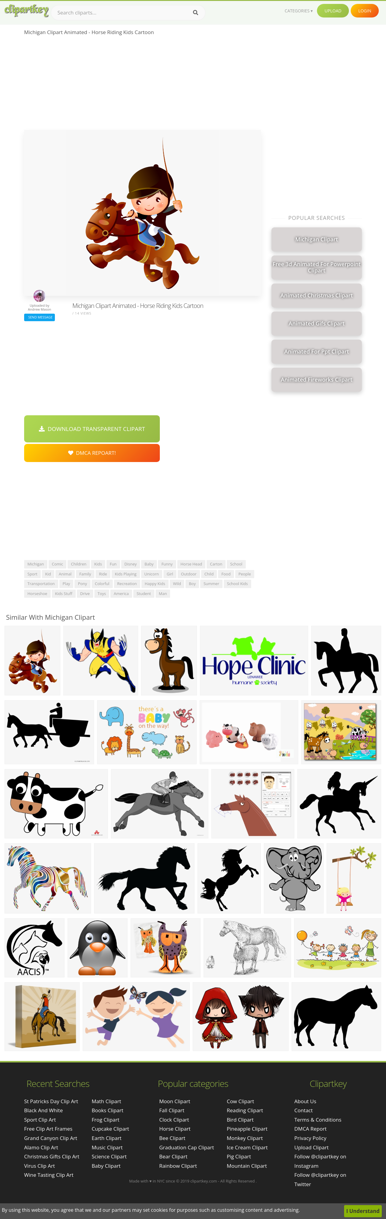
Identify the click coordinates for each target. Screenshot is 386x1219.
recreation (127, 583)
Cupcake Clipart (110, 1128)
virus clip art (39, 1165)
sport (32, 574)
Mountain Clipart (247, 1165)
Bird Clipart (240, 1119)
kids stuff (63, 593)
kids (98, 564)
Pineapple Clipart (247, 1128)
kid (48, 574)
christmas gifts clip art (51, 1156)
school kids (237, 583)
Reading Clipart (245, 1110)
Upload (332, 11)
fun (113, 564)
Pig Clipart (239, 1156)
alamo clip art (41, 1147)
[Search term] (128, 13)
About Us (305, 1101)
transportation (41, 583)
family (85, 574)
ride (103, 574)
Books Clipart (107, 1110)
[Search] (195, 13)
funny (166, 564)
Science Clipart (109, 1156)
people (245, 574)
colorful (102, 583)
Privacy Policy (310, 1138)
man (163, 593)
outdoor (189, 574)
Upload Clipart (311, 1147)
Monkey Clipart (245, 1138)
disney (131, 564)
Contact (303, 1110)
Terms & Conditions (317, 1119)
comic (57, 564)
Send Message (39, 317)
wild (177, 583)
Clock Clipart (174, 1119)
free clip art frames (48, 1128)
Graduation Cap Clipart (186, 1147)
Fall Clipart (171, 1110)
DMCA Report (310, 1128)
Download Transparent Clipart (92, 429)
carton (216, 564)
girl (170, 574)
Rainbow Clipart (178, 1165)
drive (85, 593)
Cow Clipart (240, 1101)
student (144, 593)
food (225, 574)
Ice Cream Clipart (247, 1147)
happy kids (155, 583)
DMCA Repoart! (92, 452)
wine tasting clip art (49, 1174)
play (66, 583)
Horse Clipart (175, 1128)
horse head (191, 564)
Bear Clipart (173, 1156)
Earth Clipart (107, 1138)
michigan (35, 564)
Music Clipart (107, 1147)
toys (102, 593)
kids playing (126, 574)
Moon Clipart (174, 1101)
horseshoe (37, 593)
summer (211, 583)
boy (192, 583)
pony (82, 583)
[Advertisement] (142, 85)
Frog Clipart (105, 1119)
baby (148, 564)
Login (364, 11)
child (209, 574)
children (78, 564)
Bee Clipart (172, 1138)
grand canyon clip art (50, 1138)
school (236, 564)
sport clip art (40, 1119)
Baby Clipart (106, 1165)
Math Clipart (106, 1101)
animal (65, 574)
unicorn (151, 574)
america (121, 593)
